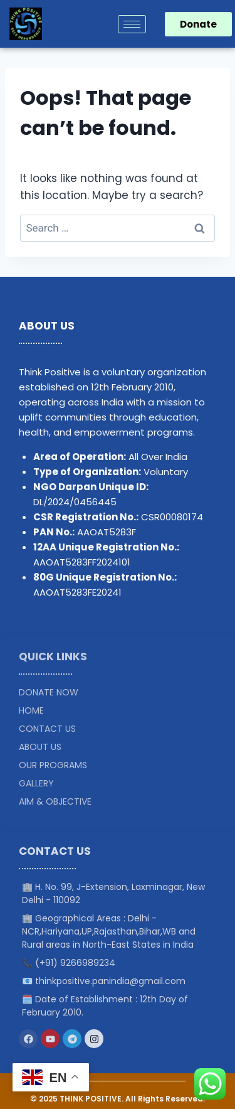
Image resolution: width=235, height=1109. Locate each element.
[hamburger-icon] (132, 24)
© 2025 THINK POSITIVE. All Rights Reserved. (117, 1098)
